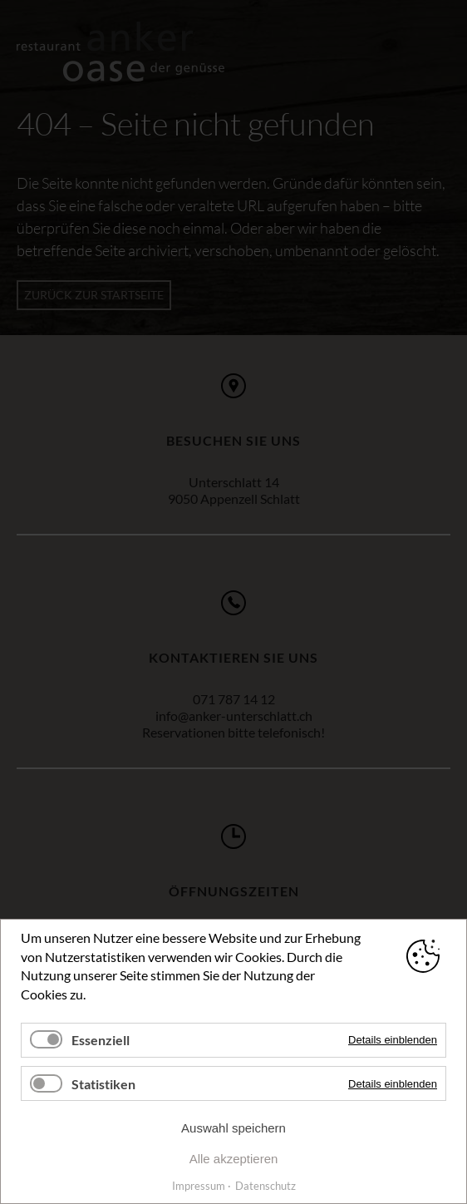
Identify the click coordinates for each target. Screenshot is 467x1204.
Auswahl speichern (233, 1128)
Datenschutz (265, 1185)
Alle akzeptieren (233, 1159)
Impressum (198, 1185)
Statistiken (103, 1084)
